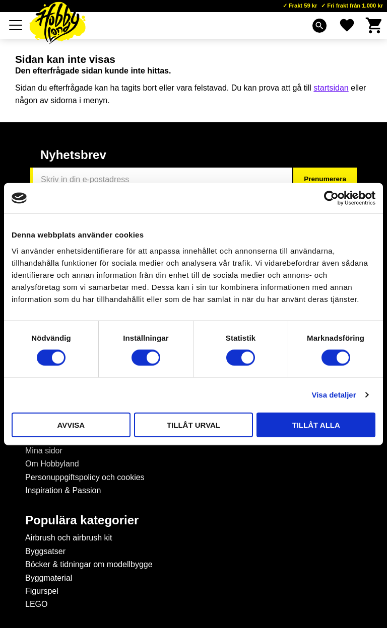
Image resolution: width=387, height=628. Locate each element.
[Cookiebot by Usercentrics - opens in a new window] (331, 198)
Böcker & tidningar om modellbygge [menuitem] (89, 564)
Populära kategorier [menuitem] (82, 520)
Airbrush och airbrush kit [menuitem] (68, 537)
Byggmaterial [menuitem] (48, 578)
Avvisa (71, 424)
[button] (16, 25)
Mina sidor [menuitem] (43, 450)
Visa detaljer (333, 394)
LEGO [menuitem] (36, 604)
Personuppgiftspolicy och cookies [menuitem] (85, 477)
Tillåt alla (316, 424)
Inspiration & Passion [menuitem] (63, 490)
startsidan (330, 88)
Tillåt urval (193, 424)
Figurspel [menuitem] (41, 591)
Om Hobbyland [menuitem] (52, 463)
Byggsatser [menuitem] (45, 551)
